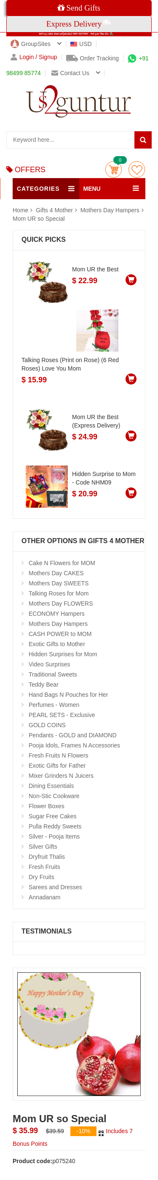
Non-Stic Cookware (54, 796)
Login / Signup (34, 57)
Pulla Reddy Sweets (55, 826)
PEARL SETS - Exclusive (62, 715)
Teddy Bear (44, 684)
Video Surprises (49, 664)
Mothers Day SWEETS (58, 583)
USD (81, 44)
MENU (92, 188)
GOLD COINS (47, 725)
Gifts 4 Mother (55, 210)
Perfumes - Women (54, 704)
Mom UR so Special (39, 218)
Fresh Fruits (44, 866)
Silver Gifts (43, 846)
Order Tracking (92, 58)
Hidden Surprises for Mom (63, 654)
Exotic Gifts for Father (57, 765)
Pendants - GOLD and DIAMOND (73, 735)
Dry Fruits (41, 877)
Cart (113, 169)
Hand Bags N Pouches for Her (68, 694)
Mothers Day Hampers (109, 210)
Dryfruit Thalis (47, 856)
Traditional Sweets (53, 674)
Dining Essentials (51, 785)
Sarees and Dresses (55, 887)
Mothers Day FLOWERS (61, 603)
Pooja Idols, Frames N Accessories (74, 745)
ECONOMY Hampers (57, 613)
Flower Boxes (46, 806)
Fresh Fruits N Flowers (58, 755)
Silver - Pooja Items (54, 836)
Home (20, 210)
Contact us (70, 73)
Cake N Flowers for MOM (62, 563)
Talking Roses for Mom (58, 593)
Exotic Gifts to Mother (57, 644)
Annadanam (45, 897)
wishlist (137, 169)
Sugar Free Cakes (53, 816)
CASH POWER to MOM (60, 634)
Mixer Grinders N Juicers (61, 775)
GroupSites (31, 44)
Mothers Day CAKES (56, 573)
